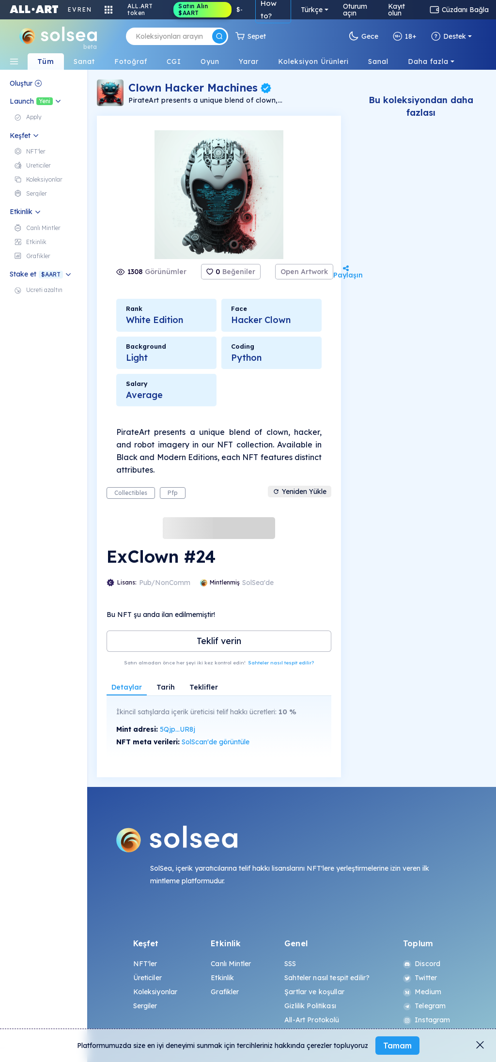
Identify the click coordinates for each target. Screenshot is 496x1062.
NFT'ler (145, 963)
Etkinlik (222, 977)
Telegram (424, 1006)
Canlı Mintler (231, 963)
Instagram (426, 1020)
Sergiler (145, 1005)
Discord (421, 964)
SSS (290, 963)
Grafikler (225, 991)
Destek (448, 36)
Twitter (420, 978)
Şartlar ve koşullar (314, 991)
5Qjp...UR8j (177, 729)
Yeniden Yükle (299, 491)
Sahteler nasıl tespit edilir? (281, 663)
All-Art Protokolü (311, 1020)
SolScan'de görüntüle (215, 742)
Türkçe (312, 9)
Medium (422, 992)
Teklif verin (219, 640)
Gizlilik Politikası (310, 1005)
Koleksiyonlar (155, 991)
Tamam (397, 1045)
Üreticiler (147, 977)
